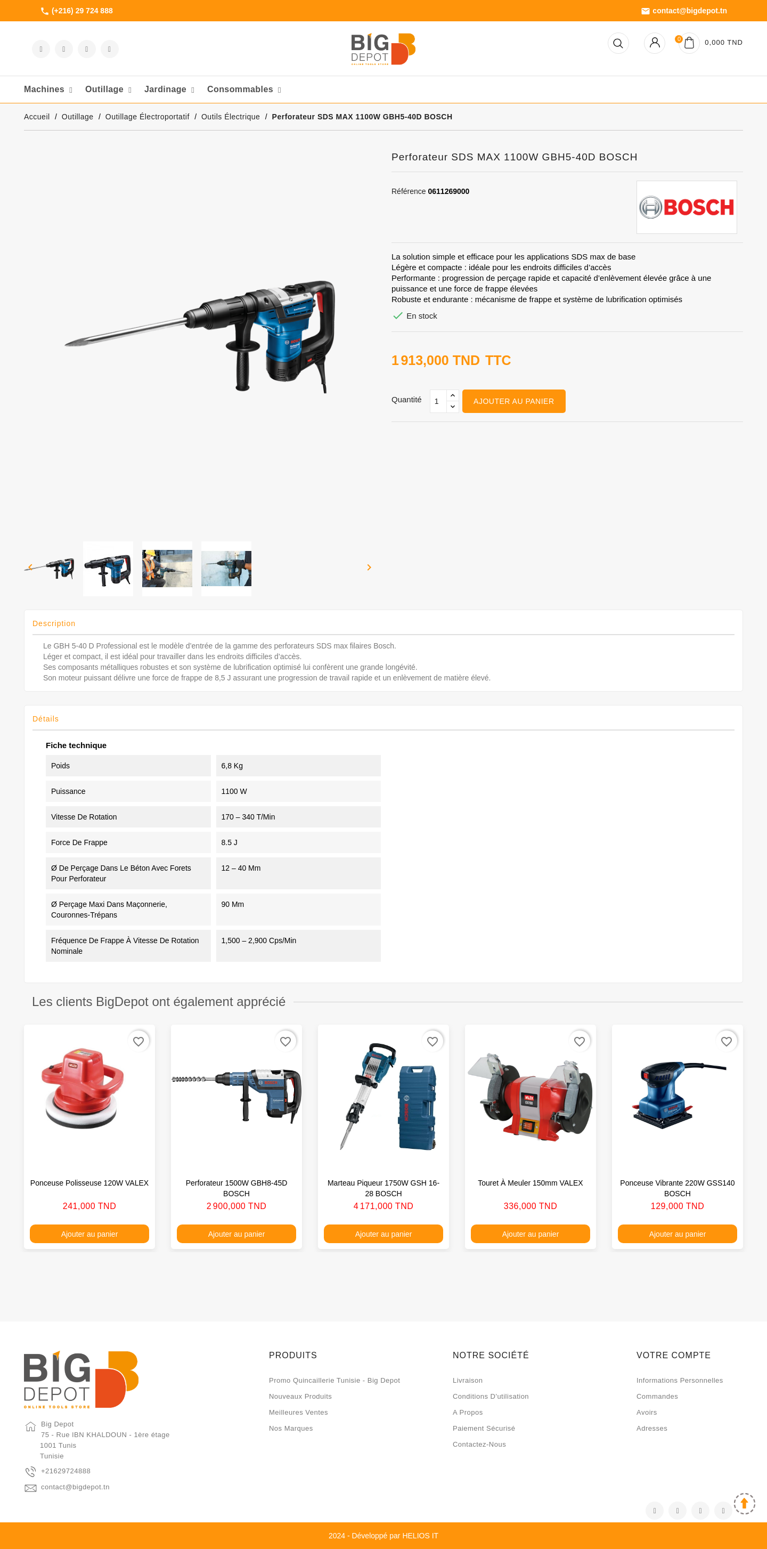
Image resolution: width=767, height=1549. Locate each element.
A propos (468, 1412)
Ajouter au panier (514, 401)
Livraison (468, 1380)
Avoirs (647, 1412)
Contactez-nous (479, 1444)
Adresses (652, 1428)
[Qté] (438, 401)
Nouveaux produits (300, 1396)
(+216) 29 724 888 (76, 11)
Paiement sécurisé (484, 1428)
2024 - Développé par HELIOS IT (383, 1535)
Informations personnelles (680, 1380)
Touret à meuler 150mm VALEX (530, 1183)
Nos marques (291, 1428)
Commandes (657, 1396)
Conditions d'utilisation (491, 1396)
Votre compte (674, 1355)
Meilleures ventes (298, 1412)
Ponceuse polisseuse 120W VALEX (89, 1183)
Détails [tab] (45, 719)
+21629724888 (66, 1471)
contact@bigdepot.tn (684, 11)
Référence (408, 191)
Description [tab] (54, 623)
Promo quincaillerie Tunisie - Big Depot (334, 1380)
